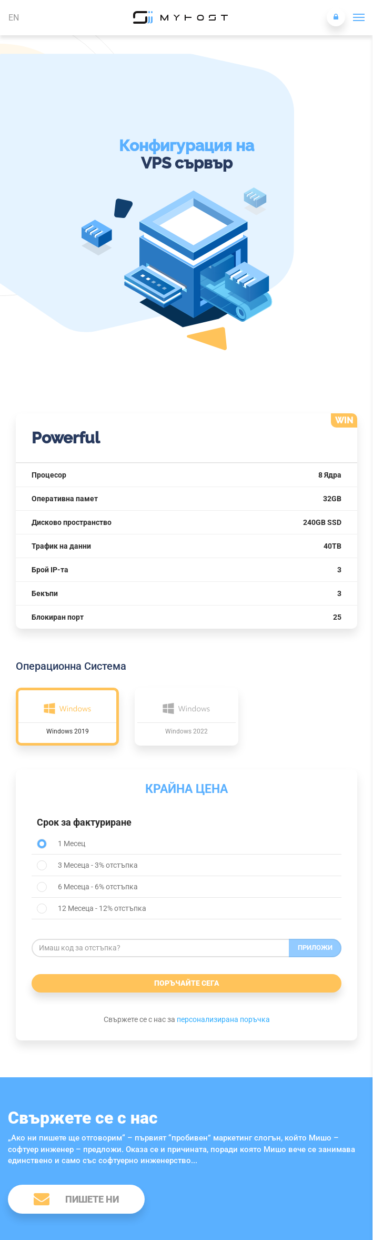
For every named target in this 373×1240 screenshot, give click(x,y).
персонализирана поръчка (223, 1019)
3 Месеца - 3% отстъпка (87, 865)
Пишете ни (76, 1198)
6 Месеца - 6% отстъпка (87, 887)
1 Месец (61, 844)
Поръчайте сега (186, 983)
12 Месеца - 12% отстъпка (91, 909)
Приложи (315, 947)
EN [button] (13, 18)
